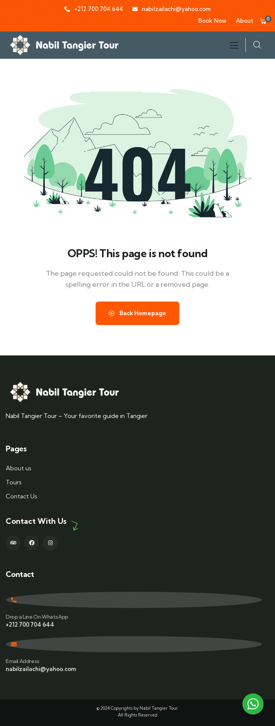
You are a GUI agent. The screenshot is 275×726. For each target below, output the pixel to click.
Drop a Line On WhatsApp (37, 616)
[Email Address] (134, 644)
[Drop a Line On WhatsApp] (134, 600)
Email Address (22, 661)
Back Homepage (137, 313)
